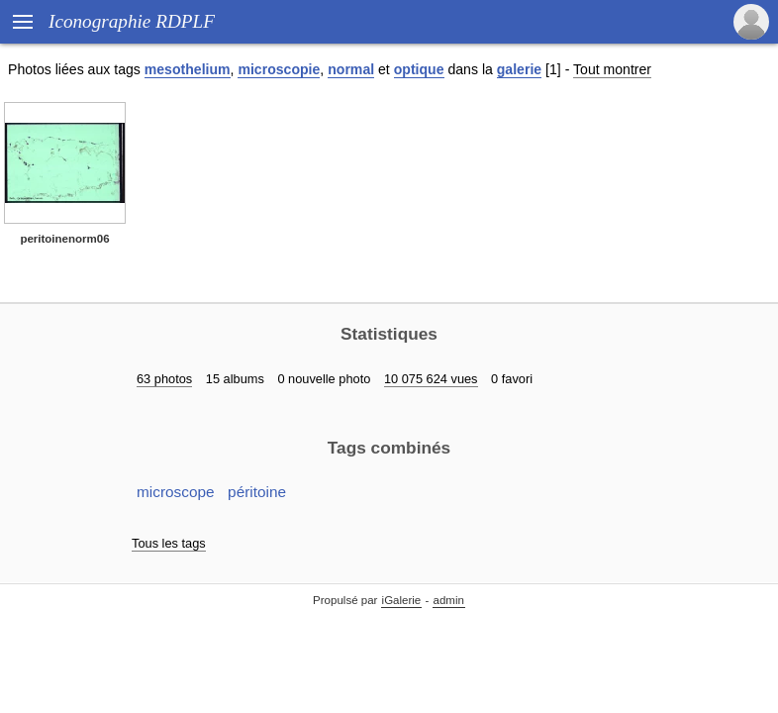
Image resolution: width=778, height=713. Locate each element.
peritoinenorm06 (64, 239)
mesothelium (188, 69)
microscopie (279, 69)
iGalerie (402, 600)
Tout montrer (612, 69)
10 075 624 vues (431, 378)
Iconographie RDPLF (132, 21)
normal (351, 69)
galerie (519, 69)
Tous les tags (169, 543)
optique (419, 69)
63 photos (164, 378)
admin (449, 600)
